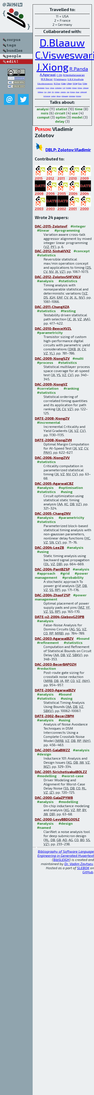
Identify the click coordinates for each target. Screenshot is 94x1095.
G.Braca (59, 96)
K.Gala (63, 83)
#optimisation (71, 487)
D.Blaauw (62, 42)
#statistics (46, 255)
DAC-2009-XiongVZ (51, 384)
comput (43, 117)
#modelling (47, 776)
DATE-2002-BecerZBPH (54, 716)
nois (44, 113)
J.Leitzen (53, 96)
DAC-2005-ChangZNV (53, 513)
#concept (82, 251)
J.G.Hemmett (83, 92)
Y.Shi (64, 88)
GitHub (87, 872)
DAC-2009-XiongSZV (52, 358)
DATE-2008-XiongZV (52, 418)
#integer (78, 226)
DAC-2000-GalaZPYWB (54, 797)
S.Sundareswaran (45, 83)
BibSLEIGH (61, 860)
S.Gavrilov (63, 92)
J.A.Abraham (58, 88)
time (79, 109)
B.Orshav (78, 96)
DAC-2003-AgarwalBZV (54, 638)
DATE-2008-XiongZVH (53, 440)
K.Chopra (74, 88)
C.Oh (59, 74)
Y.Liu (45, 92)
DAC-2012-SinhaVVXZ (53, 251)
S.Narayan (86, 88)
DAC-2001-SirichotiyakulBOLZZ (61, 772)
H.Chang (80, 88)
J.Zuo (68, 92)
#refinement (48, 642)
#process (45, 362)
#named (44, 827)
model (77, 117)
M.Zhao (57, 83)
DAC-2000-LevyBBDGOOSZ (57, 819)
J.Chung (52, 88)
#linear (43, 230)
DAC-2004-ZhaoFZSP (52, 595)
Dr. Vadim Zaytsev (78, 864)
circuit (60, 113)
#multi (78, 358)
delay (59, 121)
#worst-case (73, 776)
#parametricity (50, 332)
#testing (68, 311)
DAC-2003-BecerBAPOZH (55, 664)
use (75, 113)
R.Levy (47, 88)
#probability (73, 577)
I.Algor (77, 92)
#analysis (45, 281)
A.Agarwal (48, 75)
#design (44, 754)
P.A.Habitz (68, 88)
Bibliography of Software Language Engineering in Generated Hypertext (65, 853)
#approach (46, 573)
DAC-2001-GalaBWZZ (52, 750)
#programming (67, 230)
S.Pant (49, 92)
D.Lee (80, 83)
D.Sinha (85, 83)
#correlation (48, 388)
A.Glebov (57, 92)
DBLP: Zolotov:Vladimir (68, 149)
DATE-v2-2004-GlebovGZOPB (59, 617)
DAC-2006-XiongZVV (52, 457)
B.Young (72, 92)
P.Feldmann (60, 79)
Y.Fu (53, 92)
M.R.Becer (47, 79)
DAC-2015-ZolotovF (51, 226)
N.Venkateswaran (74, 74)
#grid (65, 573)
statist (61, 109)
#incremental (48, 422)
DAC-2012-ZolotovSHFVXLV (58, 277)
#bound (82, 638)
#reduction (46, 668)
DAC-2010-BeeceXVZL (53, 328)
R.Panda (78, 69)
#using (66, 492)
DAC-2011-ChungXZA (52, 307)
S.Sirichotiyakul (40, 88)
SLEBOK (83, 868)
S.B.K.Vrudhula (75, 79)
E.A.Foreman (47, 96)
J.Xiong (53, 67)
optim (61, 117)
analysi (43, 109)
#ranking (71, 388)
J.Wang (69, 83)
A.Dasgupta (65, 96)
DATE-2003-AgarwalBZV (55, 690)
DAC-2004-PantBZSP (52, 569)
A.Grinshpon (72, 96)
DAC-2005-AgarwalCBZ (54, 483)
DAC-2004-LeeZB (49, 547)
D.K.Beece (40, 92)
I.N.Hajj (75, 83)
